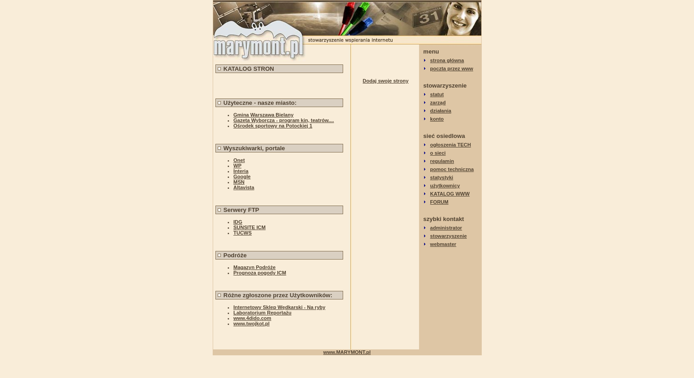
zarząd (437, 102)
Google (242, 176)
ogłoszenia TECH (450, 144)
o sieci (437, 153)
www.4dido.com (252, 318)
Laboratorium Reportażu (263, 312)
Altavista (244, 187)
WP (238, 165)
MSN (239, 182)
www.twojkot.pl (252, 323)
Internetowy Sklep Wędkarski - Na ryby (279, 307)
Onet (239, 160)
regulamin (442, 161)
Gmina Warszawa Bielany (264, 115)
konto (437, 119)
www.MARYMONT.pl (346, 352)
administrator (446, 228)
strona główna (447, 60)
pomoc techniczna (452, 169)
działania (440, 110)
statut (437, 94)
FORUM (439, 202)
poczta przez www (451, 68)
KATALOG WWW (449, 193)
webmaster (443, 244)
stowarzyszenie (448, 236)
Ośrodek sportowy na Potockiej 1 (273, 125)
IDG (238, 222)
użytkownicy (444, 185)
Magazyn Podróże (255, 267)
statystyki (441, 177)
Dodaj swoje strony (386, 80)
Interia (241, 171)
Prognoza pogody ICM (260, 272)
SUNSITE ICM (250, 227)
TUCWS (243, 233)
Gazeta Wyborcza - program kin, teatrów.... (284, 120)
